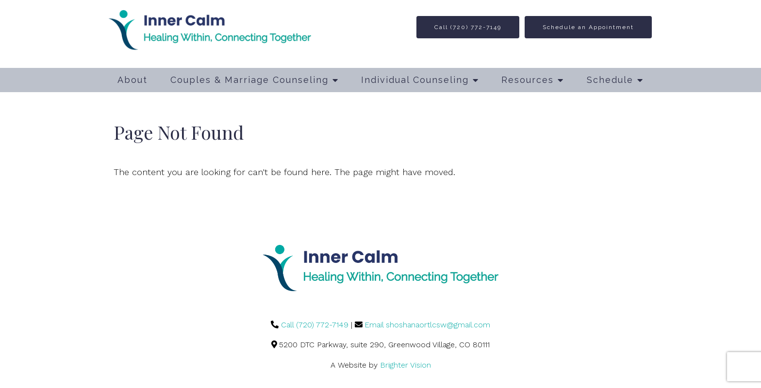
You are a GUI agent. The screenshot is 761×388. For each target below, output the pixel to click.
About (132, 80)
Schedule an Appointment (588, 27)
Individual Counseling (415, 80)
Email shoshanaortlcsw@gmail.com (427, 324)
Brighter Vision (405, 365)
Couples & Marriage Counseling (249, 80)
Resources (527, 80)
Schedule (610, 80)
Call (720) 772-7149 (467, 27)
